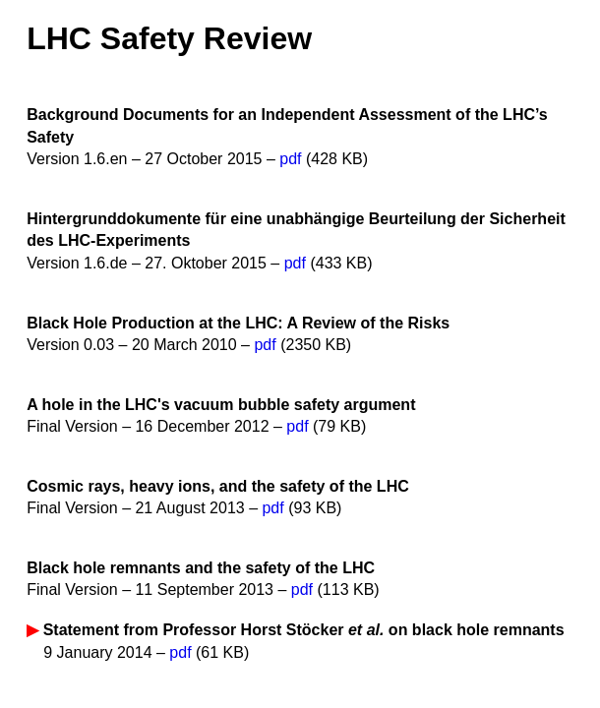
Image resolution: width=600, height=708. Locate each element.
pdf (290, 158)
